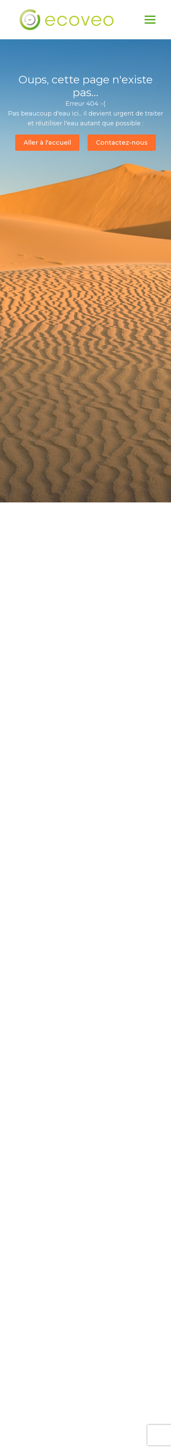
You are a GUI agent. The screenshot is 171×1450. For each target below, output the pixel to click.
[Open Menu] (150, 19)
